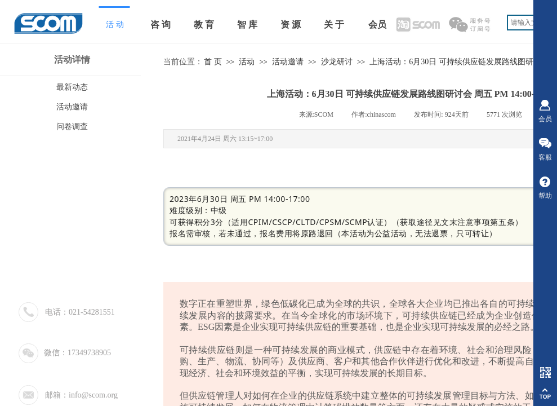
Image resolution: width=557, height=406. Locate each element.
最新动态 (72, 87)
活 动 (115, 24)
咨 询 (160, 24)
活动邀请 (288, 62)
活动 (247, 62)
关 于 (334, 24)
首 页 (213, 62)
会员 (377, 24)
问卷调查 (72, 126)
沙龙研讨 (337, 62)
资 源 (290, 24)
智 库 (247, 24)
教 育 (204, 24)
